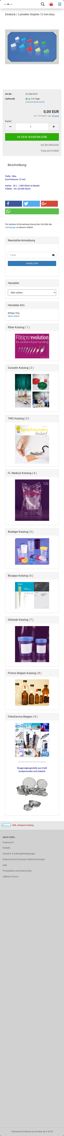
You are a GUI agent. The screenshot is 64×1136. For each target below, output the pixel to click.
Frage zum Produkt (50, 150)
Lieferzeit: (10, 98)
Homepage (10, 227)
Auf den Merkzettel (50, 144)
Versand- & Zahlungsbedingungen (19, 853)
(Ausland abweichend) (35, 102)
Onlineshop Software (21, 1131)
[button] (13, 204)
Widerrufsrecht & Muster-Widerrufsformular (24, 859)
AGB (5, 865)
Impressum (8, 842)
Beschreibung (17, 165)
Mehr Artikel (13, 316)
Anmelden (32, 263)
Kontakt (6, 848)
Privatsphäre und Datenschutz (17, 870)
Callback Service (11, 876)
